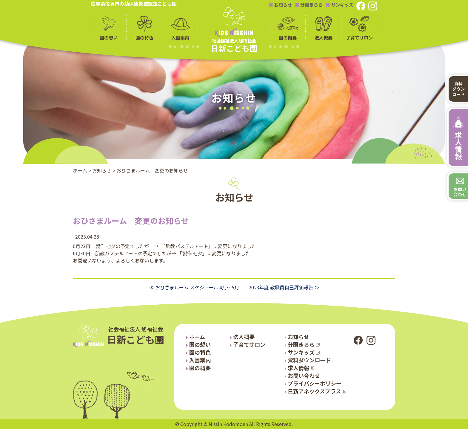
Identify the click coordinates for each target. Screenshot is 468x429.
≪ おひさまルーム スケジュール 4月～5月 (194, 287)
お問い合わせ (304, 375)
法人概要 (244, 337)
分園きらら (309, 4)
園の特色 (200, 352)
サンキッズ (339, 4)
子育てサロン (249, 344)
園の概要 (200, 368)
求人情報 (298, 368)
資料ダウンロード (309, 360)
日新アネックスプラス (314, 391)
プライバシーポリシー (314, 383)
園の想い (200, 344)
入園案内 (200, 360)
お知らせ (280, 4)
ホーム (80, 170)
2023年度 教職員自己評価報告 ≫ (284, 287)
